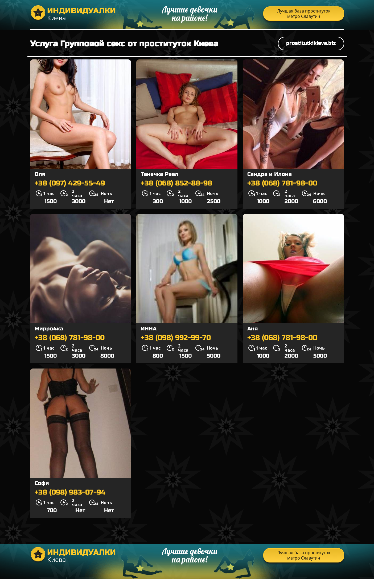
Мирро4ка (49, 328)
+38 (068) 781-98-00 (282, 183)
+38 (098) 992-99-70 (176, 338)
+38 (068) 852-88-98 (176, 183)
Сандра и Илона (269, 174)
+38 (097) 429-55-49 (70, 183)
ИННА (149, 328)
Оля (40, 174)
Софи (42, 483)
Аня (252, 328)
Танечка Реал (159, 174)
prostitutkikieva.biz (310, 43)
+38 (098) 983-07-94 (70, 492)
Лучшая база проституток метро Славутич (303, 13)
